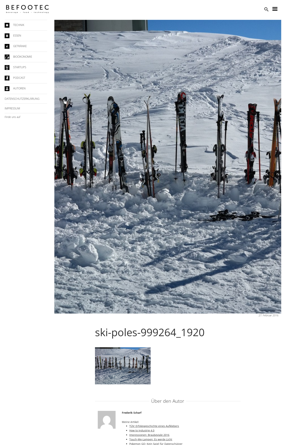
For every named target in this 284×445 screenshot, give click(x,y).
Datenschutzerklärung (23, 98)
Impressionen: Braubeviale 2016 (150, 435)
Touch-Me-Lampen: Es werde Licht (151, 439)
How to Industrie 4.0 (142, 430)
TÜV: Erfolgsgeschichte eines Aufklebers (155, 426)
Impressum (14, 108)
